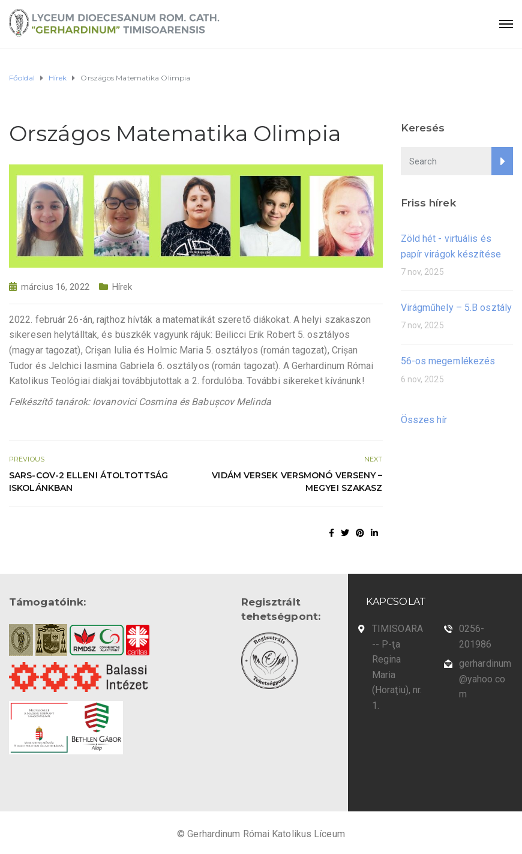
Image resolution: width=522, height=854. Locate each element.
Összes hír (424, 419)
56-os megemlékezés (448, 361)
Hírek (122, 286)
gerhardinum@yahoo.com (485, 679)
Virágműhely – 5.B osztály (456, 307)
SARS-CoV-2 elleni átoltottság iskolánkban (88, 481)
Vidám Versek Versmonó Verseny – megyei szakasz (297, 481)
